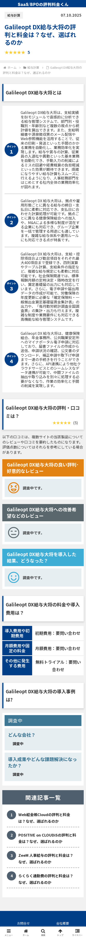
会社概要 (62, 923)
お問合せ (23, 923)
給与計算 (13, 15)
